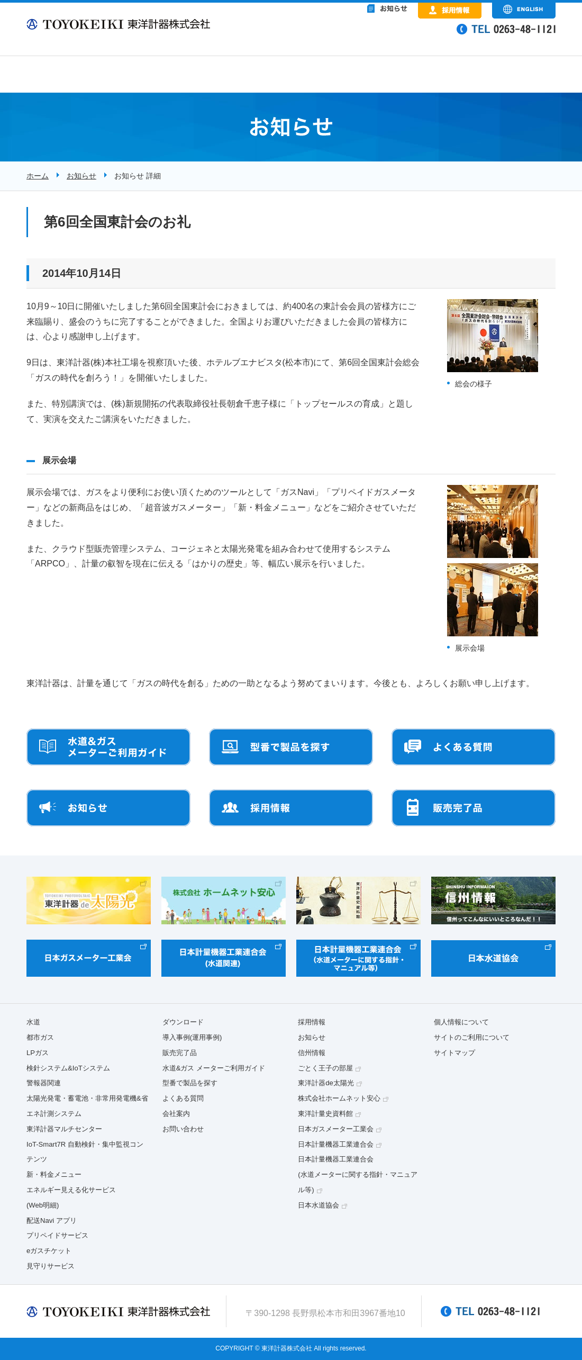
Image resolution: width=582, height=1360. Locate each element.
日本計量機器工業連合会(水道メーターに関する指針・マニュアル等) (357, 1174)
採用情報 (311, 1022)
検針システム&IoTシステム (68, 1068)
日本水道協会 (318, 1205)
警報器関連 (43, 1083)
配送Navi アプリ (51, 1220)
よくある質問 (183, 1098)
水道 (33, 1022)
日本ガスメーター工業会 (336, 1129)
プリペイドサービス (57, 1235)
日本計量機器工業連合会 (336, 1144)
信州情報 (311, 1053)
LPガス (37, 1053)
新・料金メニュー (53, 1174)
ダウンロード (183, 1022)
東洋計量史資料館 (325, 1114)
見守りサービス (50, 1266)
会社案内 (176, 1114)
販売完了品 (179, 1053)
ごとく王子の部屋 (325, 1068)
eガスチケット (48, 1251)
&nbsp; (344, 37)
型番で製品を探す (189, 1083)
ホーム (37, 176)
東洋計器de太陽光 (326, 1083)
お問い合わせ (183, 1129)
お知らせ (81, 176)
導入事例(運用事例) (192, 1037)
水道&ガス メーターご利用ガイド (213, 1068)
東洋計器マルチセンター (64, 1129)
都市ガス (40, 1037)
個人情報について (461, 1022)
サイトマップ (454, 1053)
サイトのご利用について (472, 1037)
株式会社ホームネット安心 (339, 1098)
